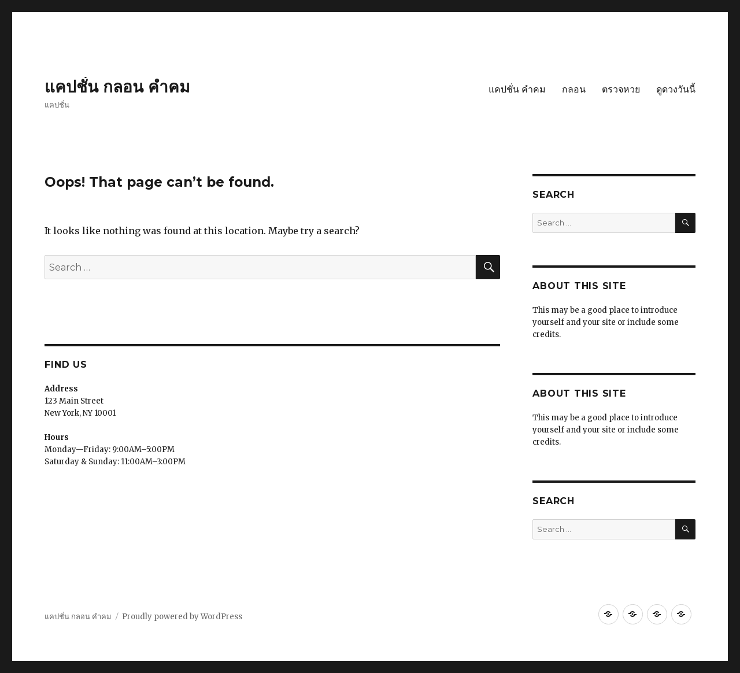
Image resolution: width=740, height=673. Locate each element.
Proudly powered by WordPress (182, 617)
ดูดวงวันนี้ (675, 89)
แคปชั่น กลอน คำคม (117, 87)
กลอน (574, 89)
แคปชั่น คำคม (517, 89)
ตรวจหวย (621, 89)
